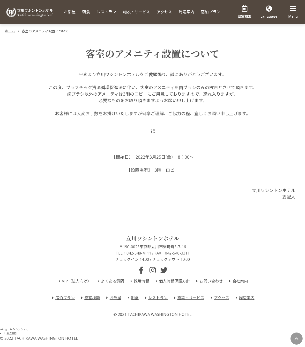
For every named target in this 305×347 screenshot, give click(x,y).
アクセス (164, 11)
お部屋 (69, 11)
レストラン (106, 11)
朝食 (86, 11)
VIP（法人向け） (74, 281)
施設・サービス (136, 11)
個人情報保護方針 (172, 281)
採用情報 (139, 281)
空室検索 (90, 297)
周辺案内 (186, 11)
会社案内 (238, 281)
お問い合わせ (209, 281)
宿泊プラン (210, 11)
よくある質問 (110, 281)
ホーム (10, 31)
